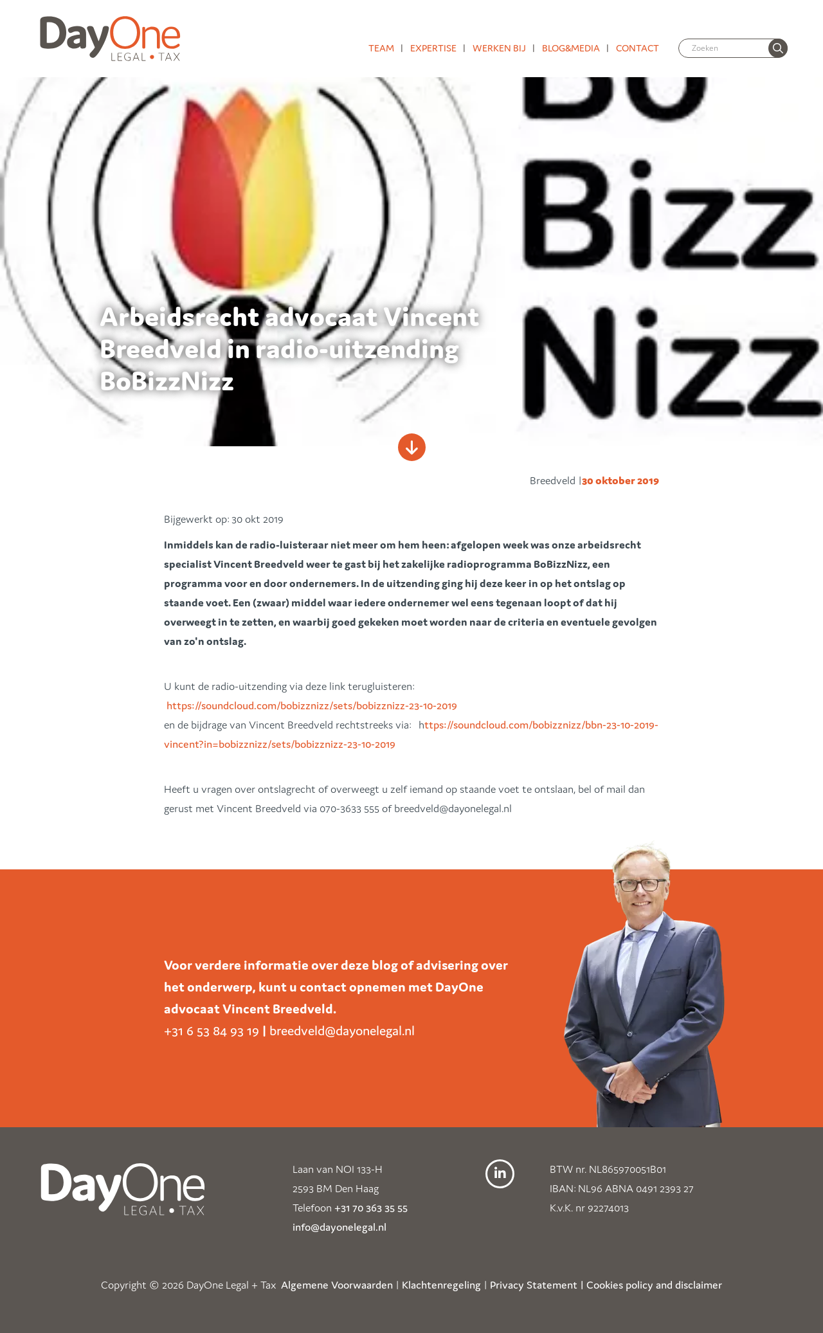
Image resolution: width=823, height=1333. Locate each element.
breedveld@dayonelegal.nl (342, 1030)
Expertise (433, 48)
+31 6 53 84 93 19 (211, 1030)
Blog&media (571, 48)
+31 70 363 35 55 (371, 1208)
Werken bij (499, 48)
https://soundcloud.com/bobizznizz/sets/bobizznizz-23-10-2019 (312, 705)
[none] (778, 48)
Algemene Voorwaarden (337, 1285)
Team (381, 48)
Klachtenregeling (441, 1285)
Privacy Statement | (537, 1285)
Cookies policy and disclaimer (654, 1285)
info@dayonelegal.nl (339, 1227)
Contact (637, 48)
